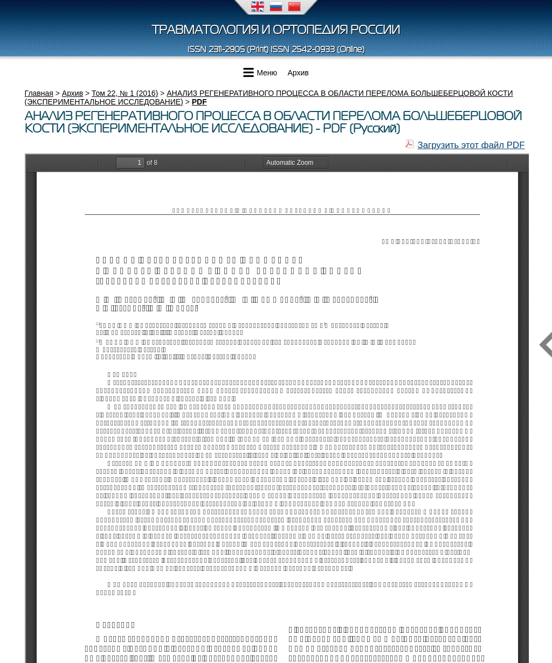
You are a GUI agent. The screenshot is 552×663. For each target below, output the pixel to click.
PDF (199, 101)
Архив (298, 72)
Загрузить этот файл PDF (471, 145)
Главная (39, 93)
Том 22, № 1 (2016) (125, 93)
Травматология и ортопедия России (276, 30)
